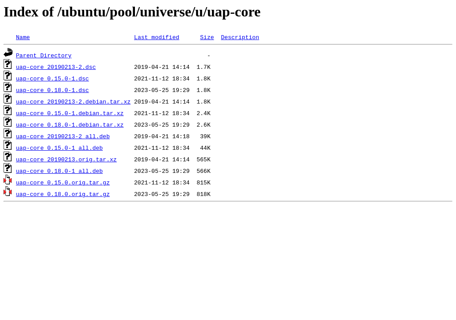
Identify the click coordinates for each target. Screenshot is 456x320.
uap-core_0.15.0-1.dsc (52, 78)
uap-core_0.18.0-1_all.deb (59, 171)
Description (240, 37)
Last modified (156, 37)
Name (23, 37)
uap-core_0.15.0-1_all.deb (59, 148)
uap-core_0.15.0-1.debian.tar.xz (70, 113)
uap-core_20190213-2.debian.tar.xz (73, 101)
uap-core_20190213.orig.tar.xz (66, 159)
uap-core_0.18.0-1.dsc (52, 90)
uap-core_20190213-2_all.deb (63, 136)
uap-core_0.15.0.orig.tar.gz (63, 182)
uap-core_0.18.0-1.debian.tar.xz (70, 124)
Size (207, 37)
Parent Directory (44, 55)
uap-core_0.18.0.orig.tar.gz (63, 194)
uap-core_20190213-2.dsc (56, 67)
